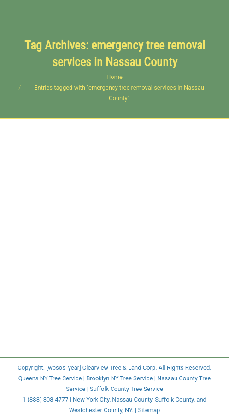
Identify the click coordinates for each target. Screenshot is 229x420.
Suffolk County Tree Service (126, 388)
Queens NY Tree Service (50, 378)
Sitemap (149, 410)
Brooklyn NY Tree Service (119, 378)
